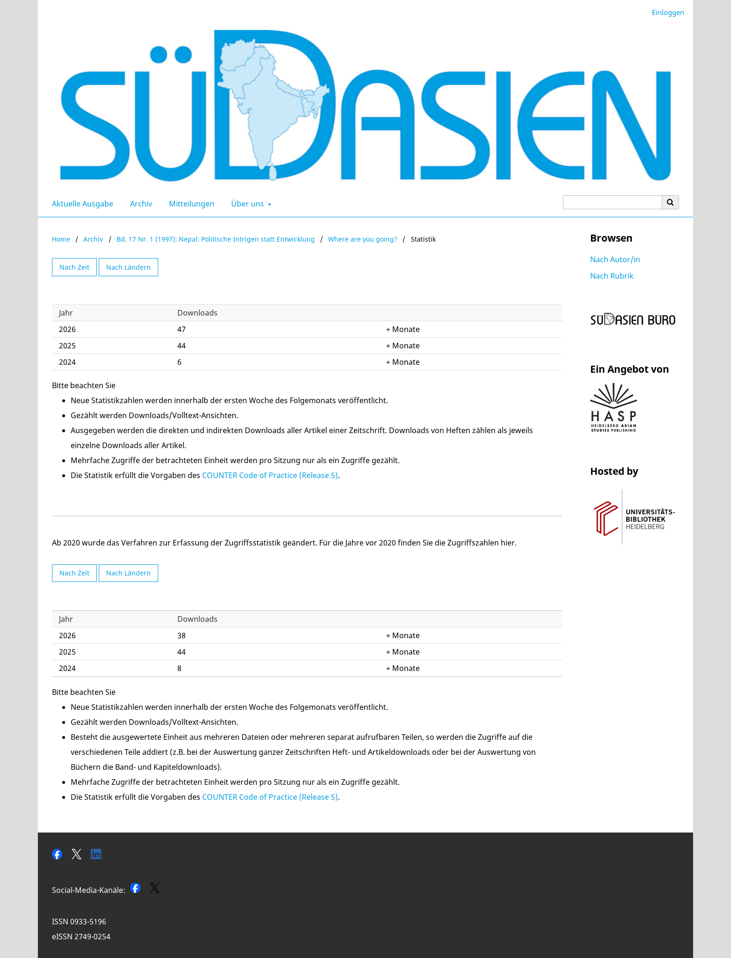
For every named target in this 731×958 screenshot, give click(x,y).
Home (61, 239)
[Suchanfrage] (612, 202)
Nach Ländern (128, 267)
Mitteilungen (189, 203)
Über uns (246, 203)
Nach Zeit (74, 267)
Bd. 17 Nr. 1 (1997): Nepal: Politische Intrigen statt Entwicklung (216, 239)
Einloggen (664, 12)
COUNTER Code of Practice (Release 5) (270, 475)
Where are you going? (362, 239)
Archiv (139, 203)
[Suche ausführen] (670, 202)
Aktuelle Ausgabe (80, 203)
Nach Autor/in (615, 259)
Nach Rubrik (612, 276)
